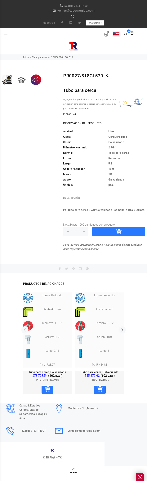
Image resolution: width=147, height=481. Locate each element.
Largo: (67, 163)
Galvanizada (116, 179)
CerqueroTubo (117, 136)
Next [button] (122, 330)
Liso (111, 131)
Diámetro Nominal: (75, 147)
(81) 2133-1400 (77, 5)
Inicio (26, 57)
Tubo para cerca (41, 57)
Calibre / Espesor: (74, 168)
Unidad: (68, 184)
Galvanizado (116, 142)
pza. (111, 184)
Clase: (67, 136)
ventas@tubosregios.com (76, 10)
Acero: (67, 179)
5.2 (110, 163)
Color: (67, 142)
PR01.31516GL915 (47, 379)
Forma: (67, 158)
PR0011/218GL (100, 379)
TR (110, 174)
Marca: (67, 174)
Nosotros (49, 22)
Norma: (68, 152)
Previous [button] (25, 330)
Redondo (114, 158)
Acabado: (69, 131)
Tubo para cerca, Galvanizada (47, 372)
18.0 (111, 168)
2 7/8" (111, 147)
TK (60, 457)
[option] (47, 339)
